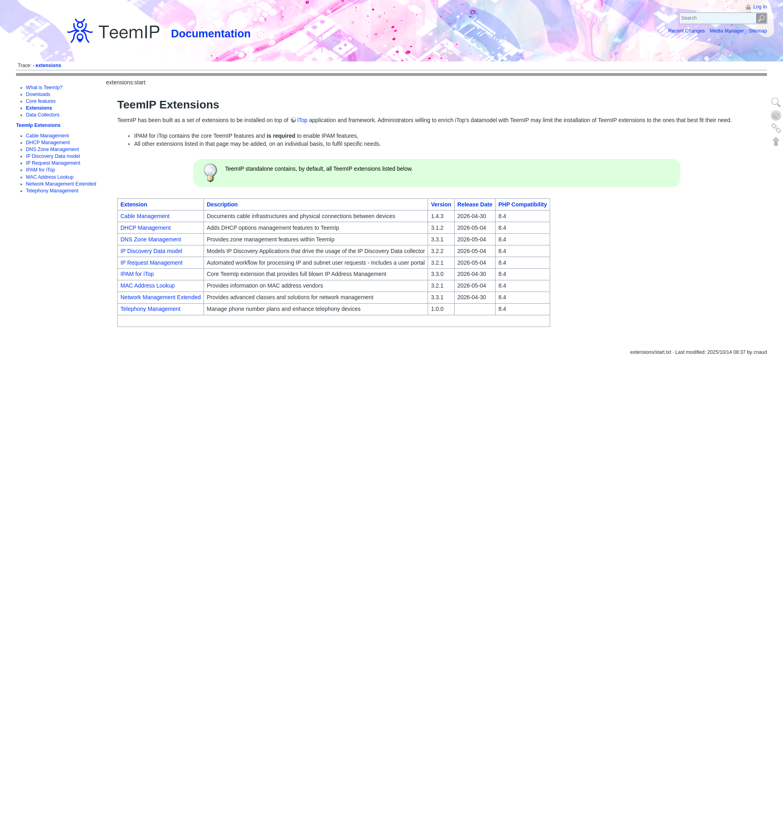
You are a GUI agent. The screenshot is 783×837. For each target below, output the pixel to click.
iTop (302, 120)
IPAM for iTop (40, 160)
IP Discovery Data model (53, 146)
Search (761, 18)
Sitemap (758, 31)
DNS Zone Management (52, 139)
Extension (133, 204)
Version (441, 204)
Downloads (38, 94)
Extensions (39, 108)
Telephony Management (150, 309)
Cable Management (47, 125)
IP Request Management (53, 152)
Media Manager (727, 31)
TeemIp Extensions (38, 117)
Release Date (474, 204)
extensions (48, 65)
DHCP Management (48, 132)
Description (222, 204)
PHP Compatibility (522, 204)
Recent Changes (686, 31)
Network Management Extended (160, 297)
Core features (41, 101)
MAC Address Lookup (49, 166)
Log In (760, 7)
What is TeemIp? (44, 87)
